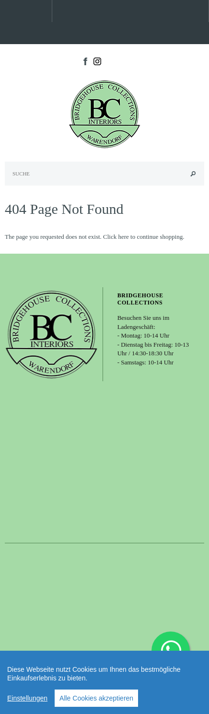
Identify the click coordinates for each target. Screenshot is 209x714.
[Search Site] (104, 174)
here (123, 236)
